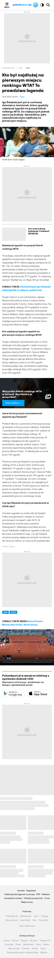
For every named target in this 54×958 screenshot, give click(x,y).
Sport (36, 916)
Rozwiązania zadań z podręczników (22, 952)
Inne (28, 68)
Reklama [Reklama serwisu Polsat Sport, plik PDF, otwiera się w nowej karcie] (46, 894)
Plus (34, 920)
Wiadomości (26, 916)
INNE (5, 612)
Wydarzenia (28, 944)
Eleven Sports (12, 920)
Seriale (35, 948)
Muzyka (44, 952)
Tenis (20, 68)
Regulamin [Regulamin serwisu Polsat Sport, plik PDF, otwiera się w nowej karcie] (31, 891)
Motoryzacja (14, 948)
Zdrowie (25, 948)
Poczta (15, 940)
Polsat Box (43, 920)
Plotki (18, 944)
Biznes (46, 944)
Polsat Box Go (12, 916)
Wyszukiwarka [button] (48, 5)
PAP (38, 894)
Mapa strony (27, 902)
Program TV (45, 940)
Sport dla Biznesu (27, 926)
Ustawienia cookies (13, 898)
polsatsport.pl (8, 68)
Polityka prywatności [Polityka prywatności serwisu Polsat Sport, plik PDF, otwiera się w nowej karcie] (33, 898)
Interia (7, 940)
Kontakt (21, 891)
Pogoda (44, 916)
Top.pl (43, 948)
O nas (47, 898)
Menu (7, 7)
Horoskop (9, 944)
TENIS (13, 612)
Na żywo (33, 940)
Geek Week (25, 920)
